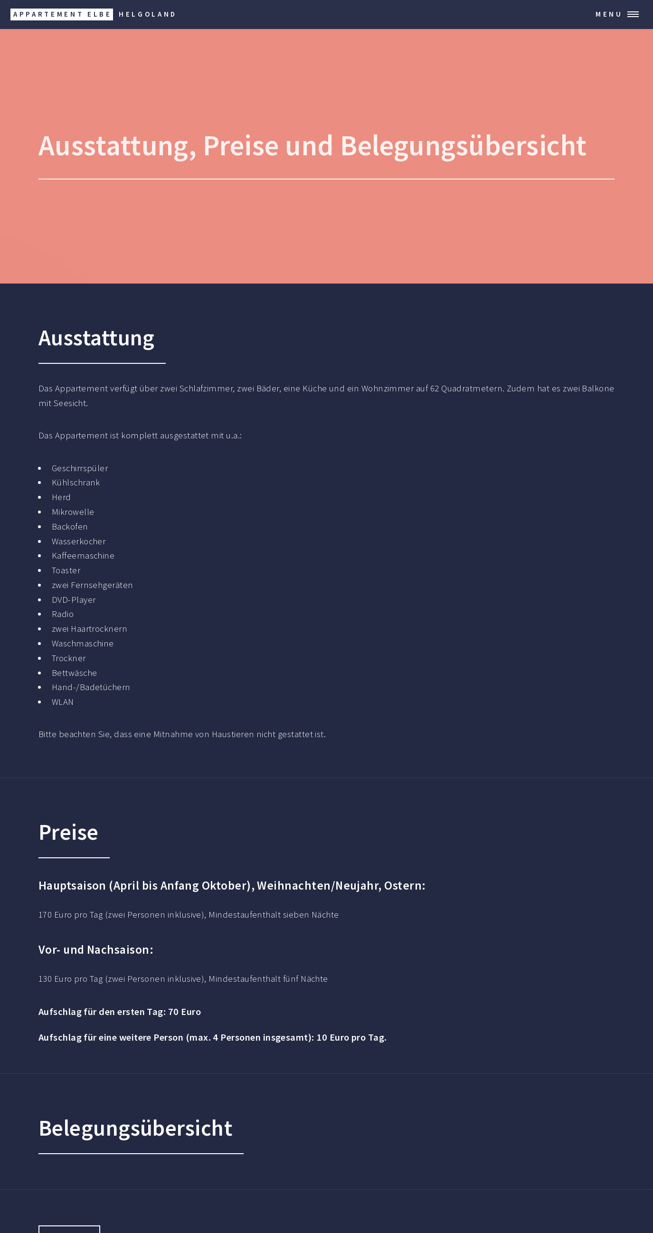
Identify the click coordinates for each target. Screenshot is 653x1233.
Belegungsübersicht (463, 145)
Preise (241, 145)
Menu (609, 14)
